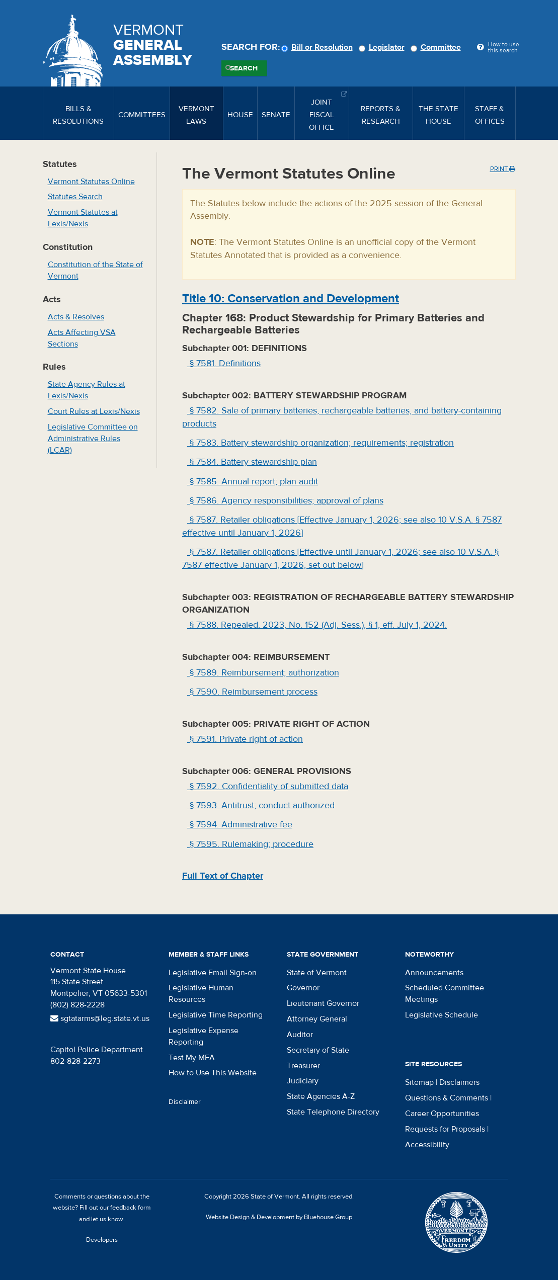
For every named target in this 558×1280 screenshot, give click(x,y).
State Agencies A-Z (321, 1096)
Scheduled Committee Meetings (444, 993)
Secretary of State (318, 1050)
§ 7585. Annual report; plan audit (252, 481)
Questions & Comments (446, 1098)
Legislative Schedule (441, 1015)
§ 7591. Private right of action (245, 739)
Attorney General (317, 1019)
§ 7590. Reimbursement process (252, 692)
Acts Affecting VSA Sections (82, 338)
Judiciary (302, 1081)
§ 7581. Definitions (224, 363)
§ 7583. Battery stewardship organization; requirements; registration (320, 443)
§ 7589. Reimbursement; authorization (263, 672)
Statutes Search (75, 197)
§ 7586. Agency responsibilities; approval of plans (285, 500)
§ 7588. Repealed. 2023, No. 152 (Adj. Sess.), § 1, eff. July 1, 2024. (317, 625)
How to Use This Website (213, 1073)
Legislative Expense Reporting (203, 1036)
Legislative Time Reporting (216, 1015)
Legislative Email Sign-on (213, 973)
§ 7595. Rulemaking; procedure (250, 844)
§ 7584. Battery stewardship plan (252, 462)
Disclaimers (459, 1082)
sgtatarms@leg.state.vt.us (99, 1018)
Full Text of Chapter (222, 876)
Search (244, 68)
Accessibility (427, 1145)
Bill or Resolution (318, 47)
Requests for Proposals (445, 1129)
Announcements (434, 973)
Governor (303, 988)
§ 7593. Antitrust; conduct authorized (261, 805)
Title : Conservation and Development (290, 298)
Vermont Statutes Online (91, 182)
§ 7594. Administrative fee (239, 824)
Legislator (383, 47)
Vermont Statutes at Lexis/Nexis (83, 218)
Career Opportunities (442, 1113)
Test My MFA (192, 1058)
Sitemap (419, 1082)
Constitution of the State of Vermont (95, 270)
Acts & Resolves (76, 317)
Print (502, 169)
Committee (437, 47)
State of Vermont (317, 973)
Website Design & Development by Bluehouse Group (279, 1217)
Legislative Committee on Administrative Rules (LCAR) (93, 438)
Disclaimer (185, 1101)
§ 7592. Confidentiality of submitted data (267, 786)
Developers (102, 1240)
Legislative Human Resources (201, 993)
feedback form (130, 1208)
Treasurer (303, 1066)
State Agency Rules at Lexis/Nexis (86, 390)
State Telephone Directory (333, 1112)
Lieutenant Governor (323, 1003)
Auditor (300, 1035)
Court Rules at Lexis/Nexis (94, 411)
